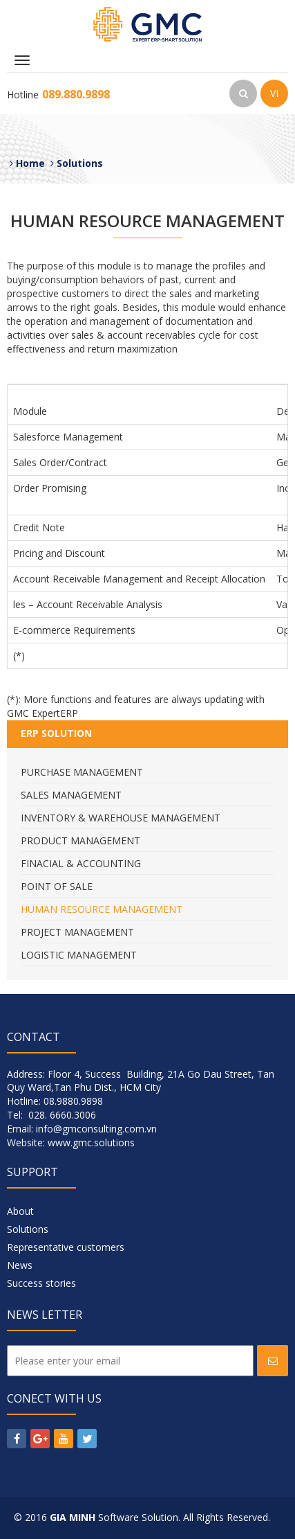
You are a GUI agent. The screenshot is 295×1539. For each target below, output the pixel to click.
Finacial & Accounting (81, 863)
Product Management (80, 840)
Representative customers (65, 1247)
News (19, 1265)
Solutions (27, 1229)
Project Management (77, 931)
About (20, 1211)
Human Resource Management (101, 909)
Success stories (41, 1283)
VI (274, 93)
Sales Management (71, 794)
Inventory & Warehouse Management (120, 817)
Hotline (58, 94)
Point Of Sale (57, 886)
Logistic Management (79, 954)
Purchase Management (82, 772)
